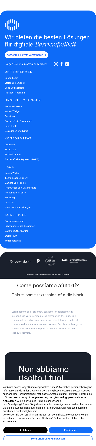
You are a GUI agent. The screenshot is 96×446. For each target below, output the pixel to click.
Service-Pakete (13, 106)
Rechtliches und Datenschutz (20, 187)
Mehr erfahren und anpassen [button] (48, 438)
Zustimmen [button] (70, 430)
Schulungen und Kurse (16, 130)
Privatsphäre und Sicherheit (20, 225)
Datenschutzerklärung (16, 230)
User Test (10, 202)
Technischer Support (16, 177)
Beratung (10, 116)
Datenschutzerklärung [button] (42, 390)
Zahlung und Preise (15, 182)
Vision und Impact (15, 82)
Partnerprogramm (14, 221)
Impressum (11, 235)
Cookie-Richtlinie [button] (37, 401)
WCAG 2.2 (10, 149)
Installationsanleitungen (18, 207)
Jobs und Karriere (14, 87)
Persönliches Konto (15, 192)
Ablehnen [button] (25, 430)
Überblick (10, 144)
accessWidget (12, 111)
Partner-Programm (15, 92)
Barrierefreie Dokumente (18, 121)
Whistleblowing (13, 240)
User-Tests (11, 126)
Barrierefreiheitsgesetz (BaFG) (22, 159)
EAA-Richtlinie (13, 154)
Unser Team (11, 77)
